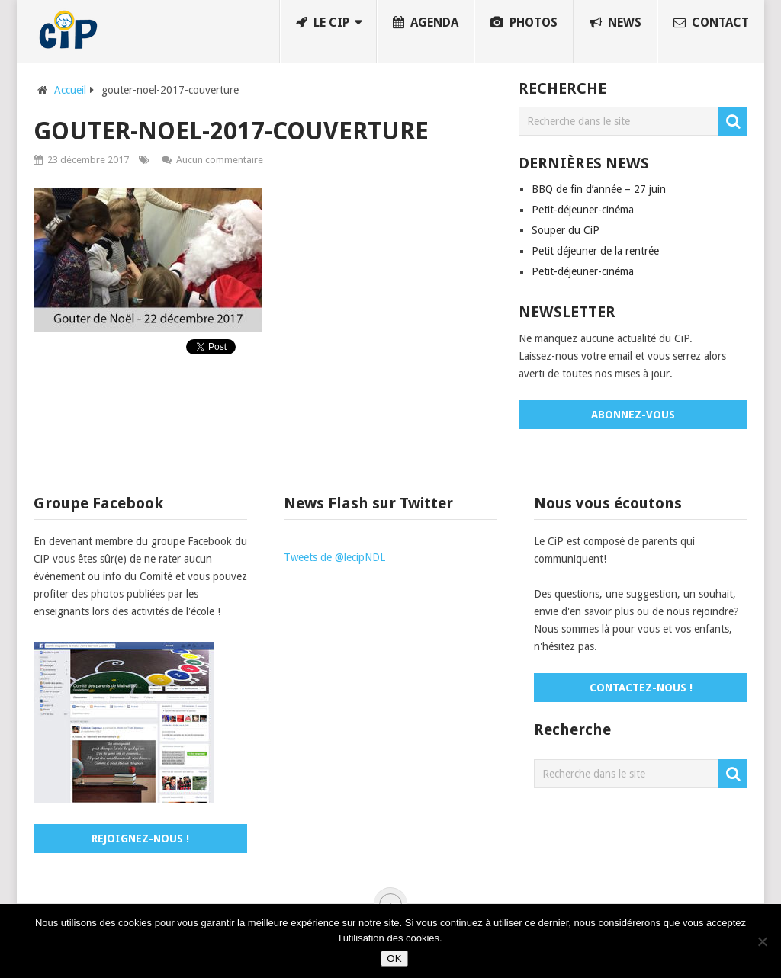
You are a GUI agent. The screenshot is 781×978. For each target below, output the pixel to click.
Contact (711, 22)
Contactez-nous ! (641, 687)
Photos (524, 22)
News (615, 22)
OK (394, 958)
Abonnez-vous (633, 415)
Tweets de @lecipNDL (334, 557)
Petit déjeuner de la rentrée (595, 251)
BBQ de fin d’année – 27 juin (599, 189)
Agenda (425, 22)
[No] (762, 941)
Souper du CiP (565, 230)
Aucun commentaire (219, 159)
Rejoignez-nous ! (140, 838)
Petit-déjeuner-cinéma (583, 210)
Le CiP (322, 22)
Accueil (70, 90)
